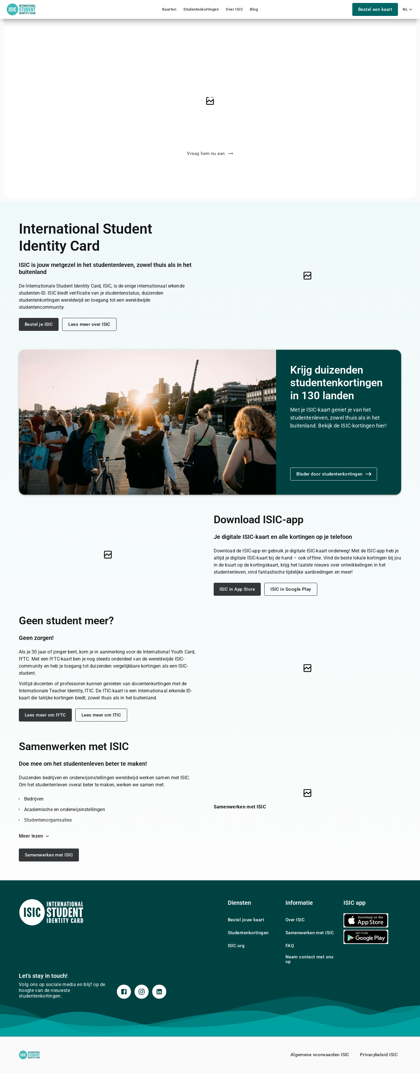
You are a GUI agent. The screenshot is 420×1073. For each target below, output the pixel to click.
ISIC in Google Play (290, 589)
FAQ (289, 945)
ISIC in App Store (237, 589)
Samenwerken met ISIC (49, 855)
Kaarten (169, 9)
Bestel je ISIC (39, 324)
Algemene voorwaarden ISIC (319, 1054)
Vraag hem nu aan (210, 153)
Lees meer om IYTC (45, 715)
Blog (254, 9)
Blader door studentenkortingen (334, 474)
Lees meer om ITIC (101, 715)
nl (407, 9)
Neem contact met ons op (309, 959)
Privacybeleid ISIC (379, 1054)
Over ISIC (234, 9)
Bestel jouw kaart (246, 919)
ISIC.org (236, 945)
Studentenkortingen (201, 9)
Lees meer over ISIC (89, 324)
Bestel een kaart (374, 9)
